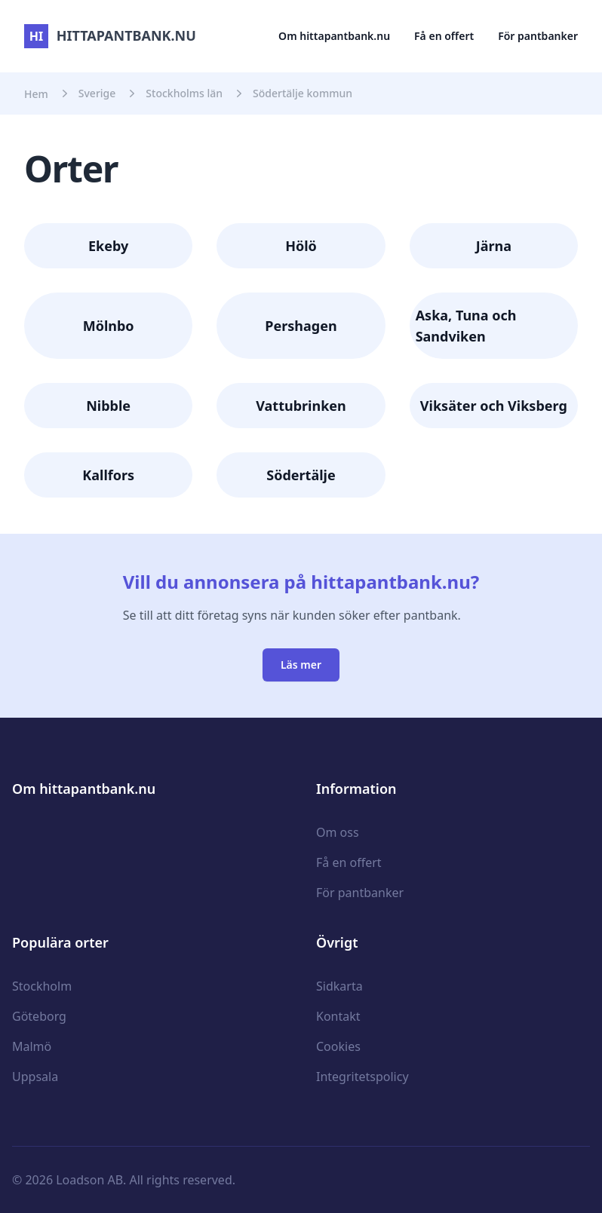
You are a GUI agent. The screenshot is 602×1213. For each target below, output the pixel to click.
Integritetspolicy (362, 1076)
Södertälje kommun (302, 93)
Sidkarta (339, 986)
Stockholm (42, 986)
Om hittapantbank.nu (334, 36)
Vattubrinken (301, 406)
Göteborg (39, 1016)
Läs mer (301, 664)
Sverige (97, 93)
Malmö (31, 1046)
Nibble (108, 406)
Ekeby (108, 246)
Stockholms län (184, 93)
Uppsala (35, 1076)
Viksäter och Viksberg (493, 406)
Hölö (301, 246)
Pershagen (300, 326)
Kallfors (108, 475)
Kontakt (338, 1016)
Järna (493, 246)
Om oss (337, 832)
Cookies (338, 1046)
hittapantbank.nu (110, 35)
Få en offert (444, 36)
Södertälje (300, 475)
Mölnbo (108, 326)
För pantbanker (538, 36)
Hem (36, 94)
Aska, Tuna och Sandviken (466, 325)
